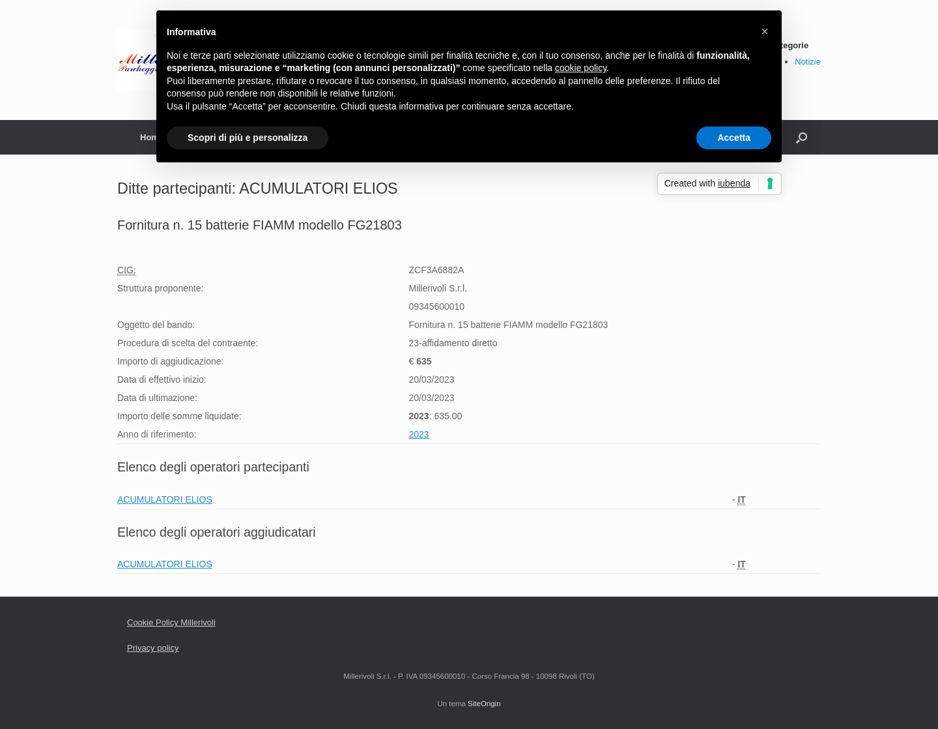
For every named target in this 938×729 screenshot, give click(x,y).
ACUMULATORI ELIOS (164, 499)
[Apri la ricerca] (801, 137)
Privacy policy (152, 648)
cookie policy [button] (580, 68)
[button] (764, 31)
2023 (418, 434)
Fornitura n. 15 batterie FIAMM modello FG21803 (259, 225)
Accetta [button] (733, 137)
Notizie (808, 62)
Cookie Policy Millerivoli (171, 622)
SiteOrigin (484, 703)
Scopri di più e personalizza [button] (247, 137)
